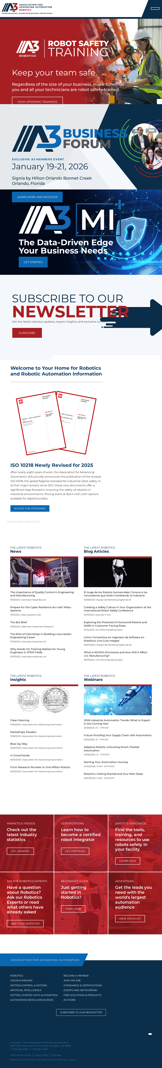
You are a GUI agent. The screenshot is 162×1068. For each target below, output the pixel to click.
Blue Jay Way (18, 743)
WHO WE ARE (72, 980)
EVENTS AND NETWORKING (80, 990)
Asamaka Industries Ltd (33, 599)
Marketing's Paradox (23, 732)
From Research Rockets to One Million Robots (40, 767)
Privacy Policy (41, 1055)
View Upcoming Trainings (37, 101)
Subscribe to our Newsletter (81, 1012)
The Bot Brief (18, 622)
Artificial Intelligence (25, 990)
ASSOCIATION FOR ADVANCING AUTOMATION (45, 959)
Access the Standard (30, 508)
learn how (127, 860)
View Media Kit (130, 918)
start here (73, 908)
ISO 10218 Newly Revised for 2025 (51, 465)
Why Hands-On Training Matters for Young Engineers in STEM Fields (37, 650)
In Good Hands (20, 755)
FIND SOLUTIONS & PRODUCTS (83, 995)
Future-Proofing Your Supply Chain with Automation (118, 735)
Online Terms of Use (20, 1055)
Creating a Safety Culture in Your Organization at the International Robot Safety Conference (117, 609)
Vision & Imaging (21, 980)
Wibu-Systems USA (31, 614)
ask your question (25, 923)
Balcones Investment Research (37, 626)
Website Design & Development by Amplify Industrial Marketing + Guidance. (43, 1060)
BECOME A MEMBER (76, 975)
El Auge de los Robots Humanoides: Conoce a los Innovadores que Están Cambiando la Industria (115, 594)
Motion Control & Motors (28, 985)
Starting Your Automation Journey (106, 762)
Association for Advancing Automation (42, 724)
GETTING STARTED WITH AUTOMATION (34, 995)
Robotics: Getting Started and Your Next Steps (113, 773)
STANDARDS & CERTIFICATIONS (83, 985)
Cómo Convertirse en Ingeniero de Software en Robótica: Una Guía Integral (114, 639)
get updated (20, 851)
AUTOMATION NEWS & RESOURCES (31, 999)
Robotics (16, 975)
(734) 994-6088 (20, 1049)
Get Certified (75, 851)
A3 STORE (69, 999)
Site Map (56, 1055)
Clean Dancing (19, 720)
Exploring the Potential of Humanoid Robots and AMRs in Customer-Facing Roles (115, 624)
